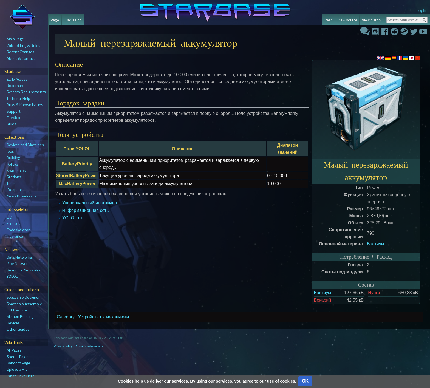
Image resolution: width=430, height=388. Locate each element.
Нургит (375, 292)
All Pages (14, 350)
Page (55, 20)
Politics (13, 164)
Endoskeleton (18, 230)
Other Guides (18, 329)
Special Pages (18, 357)
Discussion (72, 20)
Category (66, 317)
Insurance (15, 236)
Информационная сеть (85, 210)
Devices (13, 323)
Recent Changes (20, 52)
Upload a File (17, 369)
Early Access (17, 79)
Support (14, 111)
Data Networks (19, 257)
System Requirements (26, 92)
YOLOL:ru (72, 218)
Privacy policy (63, 346)
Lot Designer (17, 310)
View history (371, 20)
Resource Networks (23, 270)
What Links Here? (21, 376)
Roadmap (15, 86)
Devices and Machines (25, 145)
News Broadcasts (21, 196)
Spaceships (16, 171)
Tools (11, 183)
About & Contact (21, 58)
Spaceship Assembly (24, 304)
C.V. (9, 217)
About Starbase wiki (89, 346)
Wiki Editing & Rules (23, 46)
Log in (421, 11)
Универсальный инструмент (90, 202)
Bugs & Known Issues (25, 105)
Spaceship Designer (23, 297)
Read (329, 20)
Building (13, 158)
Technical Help (18, 98)
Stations (14, 177)
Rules (11, 124)
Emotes (13, 223)
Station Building (20, 316)
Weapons (15, 190)
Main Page (15, 39)
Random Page (18, 363)
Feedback (15, 118)
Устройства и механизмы (103, 317)
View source (347, 20)
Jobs (10, 151)
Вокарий (322, 300)
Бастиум (375, 244)
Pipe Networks (19, 263)
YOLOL (12, 276)
